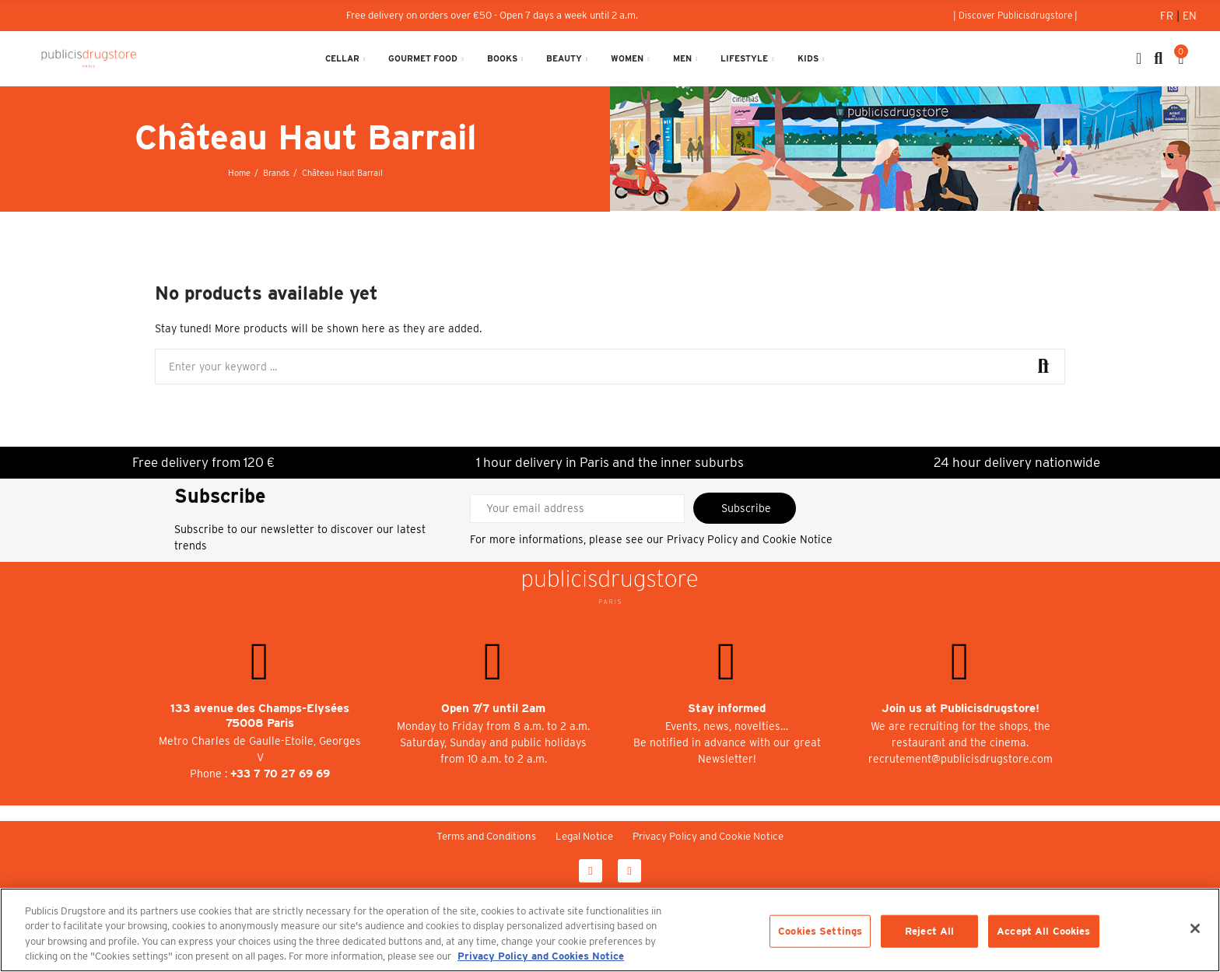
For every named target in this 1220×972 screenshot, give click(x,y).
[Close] (1195, 928)
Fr (1168, 15)
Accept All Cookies (1043, 931)
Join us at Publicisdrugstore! (960, 708)
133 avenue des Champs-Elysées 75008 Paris (259, 715)
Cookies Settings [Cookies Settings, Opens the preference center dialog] (820, 931)
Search (1040, 366)
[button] (1015, 15)
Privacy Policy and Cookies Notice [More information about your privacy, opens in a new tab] (540, 956)
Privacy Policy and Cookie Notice (750, 539)
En (1190, 15)
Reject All (929, 931)
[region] (610, 930)
